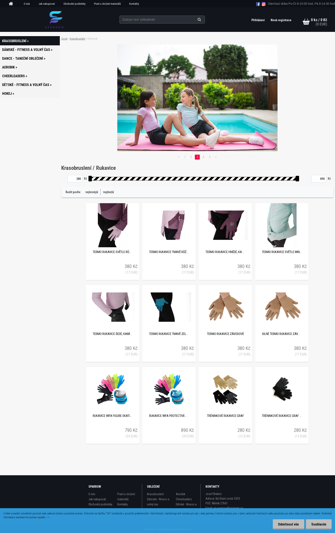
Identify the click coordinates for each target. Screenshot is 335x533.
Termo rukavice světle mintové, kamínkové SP (282, 252)
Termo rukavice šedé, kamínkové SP (112, 334)
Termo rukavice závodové (225, 334)
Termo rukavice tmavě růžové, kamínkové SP (169, 252)
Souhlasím (318, 524)
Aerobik (180, 494)
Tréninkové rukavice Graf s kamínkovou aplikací (282, 416)
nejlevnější (91, 192)
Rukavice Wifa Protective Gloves (169, 416)
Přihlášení (258, 20)
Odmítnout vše (288, 524)
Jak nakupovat (46, 3)
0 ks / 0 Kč (319, 20)
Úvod (64, 38)
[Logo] (54, 19)
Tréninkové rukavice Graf (225, 416)
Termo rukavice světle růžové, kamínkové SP (112, 252)
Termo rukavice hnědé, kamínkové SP (225, 252)
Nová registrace (281, 20)
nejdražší (108, 192)
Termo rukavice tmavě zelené (169, 334)
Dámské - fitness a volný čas (158, 501)
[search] (204, 20)
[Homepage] (12, 3)
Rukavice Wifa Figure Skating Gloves (112, 416)
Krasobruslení (77, 38)
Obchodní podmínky (74, 3)
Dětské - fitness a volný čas (186, 507)
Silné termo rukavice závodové (282, 334)
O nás (27, 3)
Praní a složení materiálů (107, 3)
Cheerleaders (184, 499)
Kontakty (134, 3)
